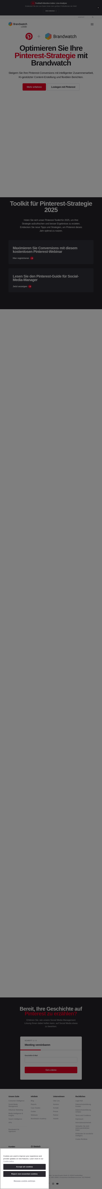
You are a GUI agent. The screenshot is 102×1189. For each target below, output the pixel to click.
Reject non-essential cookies (24, 1174)
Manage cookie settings (24, 1181)
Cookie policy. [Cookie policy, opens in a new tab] (8, 1161)
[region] (24, 1168)
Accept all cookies (24, 1167)
